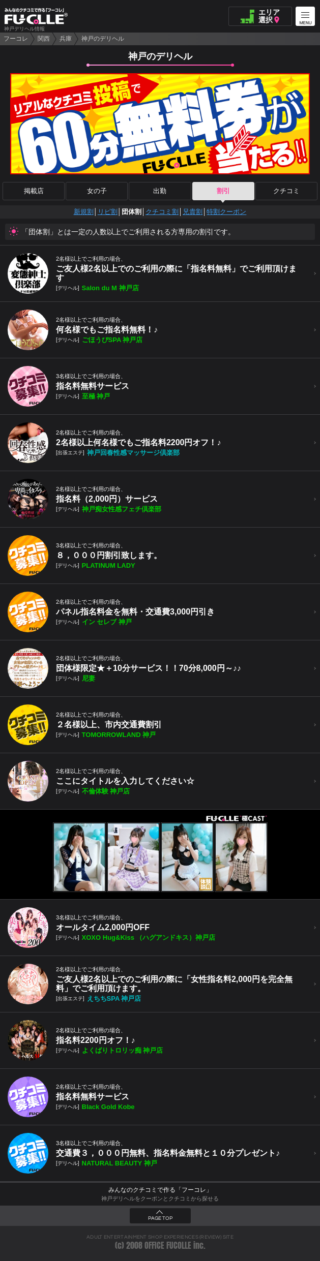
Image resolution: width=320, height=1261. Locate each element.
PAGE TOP (160, 1218)
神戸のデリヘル (102, 38)
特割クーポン (226, 212)
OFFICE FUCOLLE (167, 1245)
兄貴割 (192, 212)
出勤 (159, 191)
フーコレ (16, 38)
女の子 (97, 191)
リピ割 (108, 212)
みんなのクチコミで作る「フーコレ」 (160, 1189)
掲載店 (34, 191)
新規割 (84, 212)
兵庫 (66, 38)
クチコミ (286, 191)
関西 (44, 38)
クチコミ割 (162, 212)
